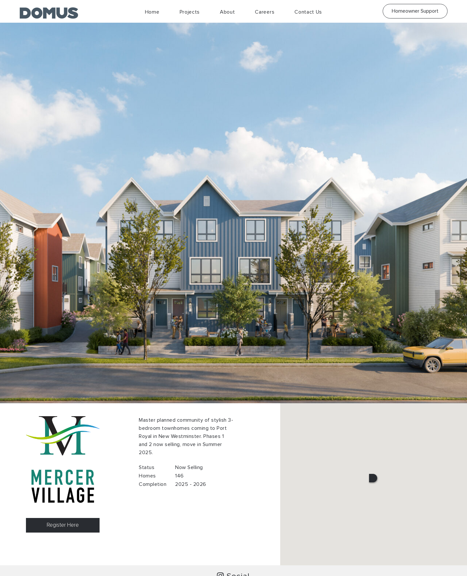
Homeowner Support (415, 11)
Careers (264, 12)
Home (152, 12)
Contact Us (308, 12)
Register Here (63, 525)
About (227, 12)
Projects (190, 12)
